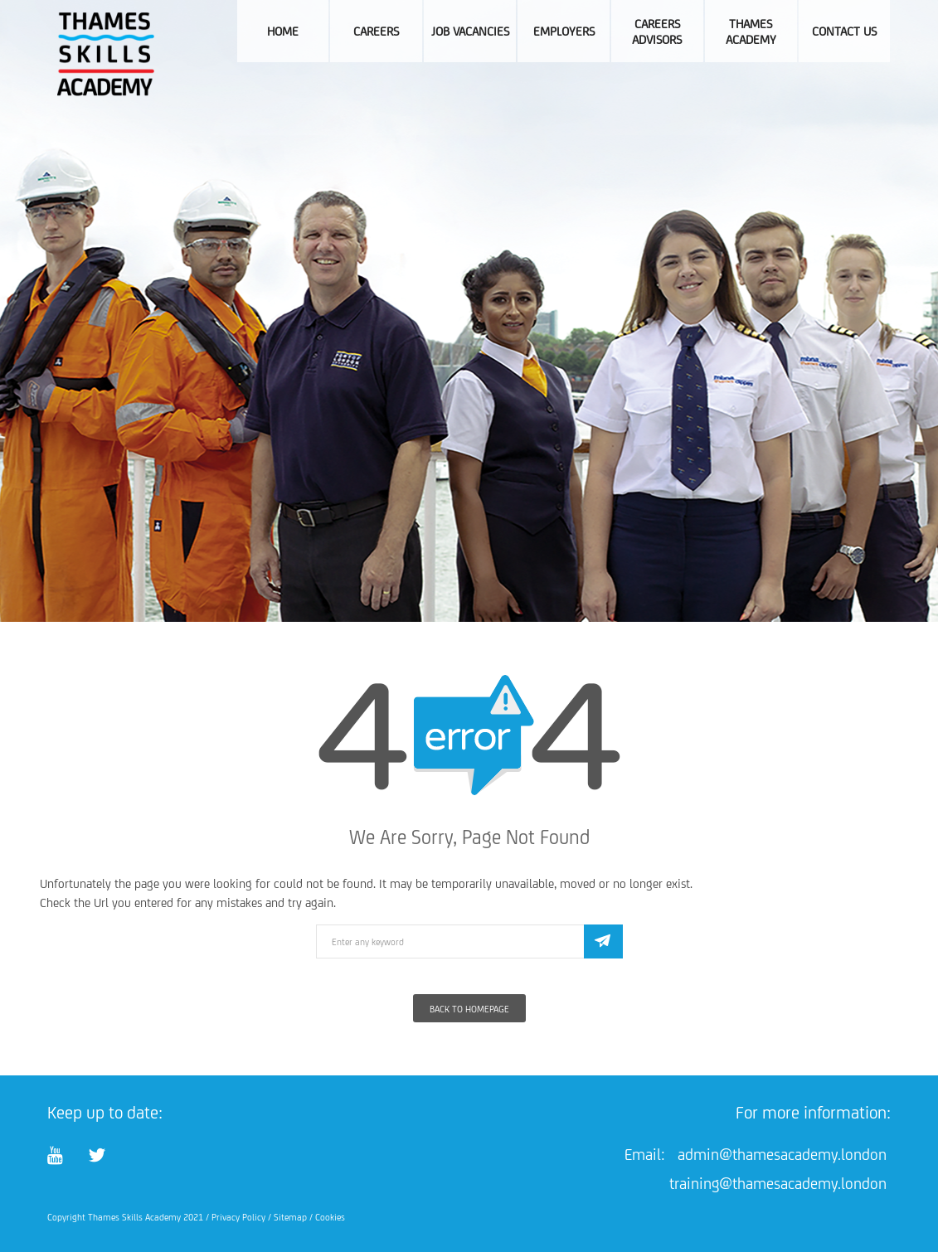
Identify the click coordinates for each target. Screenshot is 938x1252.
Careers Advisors (657, 31)
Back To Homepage (469, 1009)
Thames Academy (751, 31)
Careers (376, 31)
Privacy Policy (238, 1217)
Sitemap (290, 1217)
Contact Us (844, 31)
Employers (564, 31)
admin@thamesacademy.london (782, 1154)
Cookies (330, 1217)
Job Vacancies (470, 31)
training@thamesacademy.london (778, 1183)
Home (283, 31)
